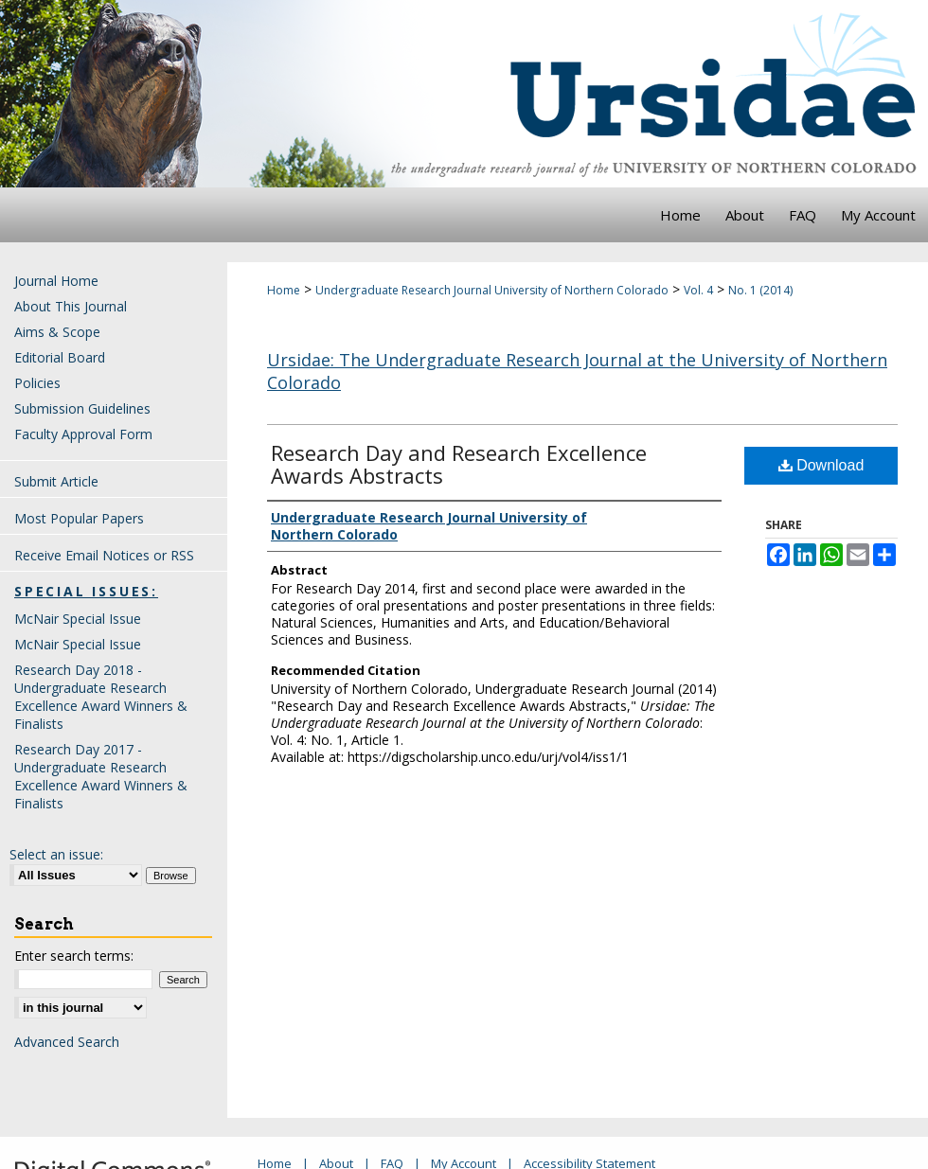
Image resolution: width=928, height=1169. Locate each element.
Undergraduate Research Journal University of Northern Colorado (492, 290)
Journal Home (56, 281)
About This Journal (70, 306)
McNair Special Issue (77, 619)
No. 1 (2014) (760, 290)
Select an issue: (56, 854)
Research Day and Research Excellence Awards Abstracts (459, 463)
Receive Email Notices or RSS (104, 555)
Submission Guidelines (82, 408)
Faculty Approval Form (83, 434)
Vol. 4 (698, 290)
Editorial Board (59, 357)
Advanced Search (66, 1042)
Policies (37, 383)
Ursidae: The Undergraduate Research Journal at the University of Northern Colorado (577, 370)
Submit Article (56, 481)
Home (283, 290)
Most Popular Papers (79, 518)
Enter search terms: (74, 956)
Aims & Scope (57, 332)
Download (821, 465)
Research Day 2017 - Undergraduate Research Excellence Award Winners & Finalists (100, 776)
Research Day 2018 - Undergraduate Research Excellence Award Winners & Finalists (100, 697)
